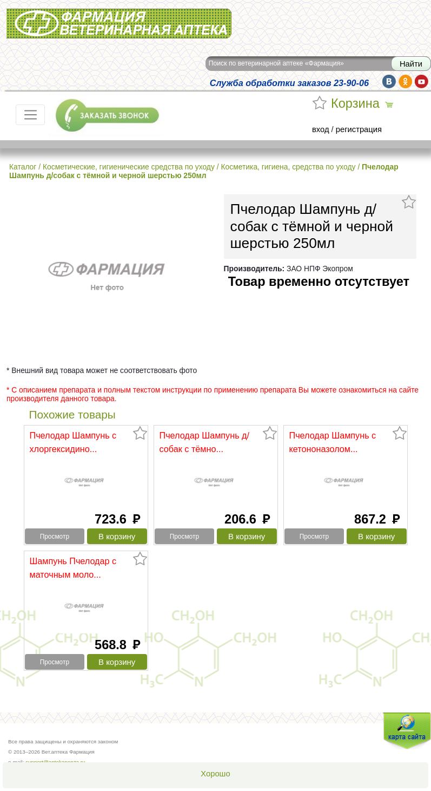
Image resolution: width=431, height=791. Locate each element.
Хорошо (215, 773)
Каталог (22, 166)
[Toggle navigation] (30, 114)
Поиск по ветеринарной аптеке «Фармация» (276, 63)
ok (405, 81)
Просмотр (54, 536)
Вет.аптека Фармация (118, 23)
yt (421, 81)
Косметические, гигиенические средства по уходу (129, 166)
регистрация (359, 129)
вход (320, 129)
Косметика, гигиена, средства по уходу (288, 166)
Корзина (355, 103)
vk (389, 81)
